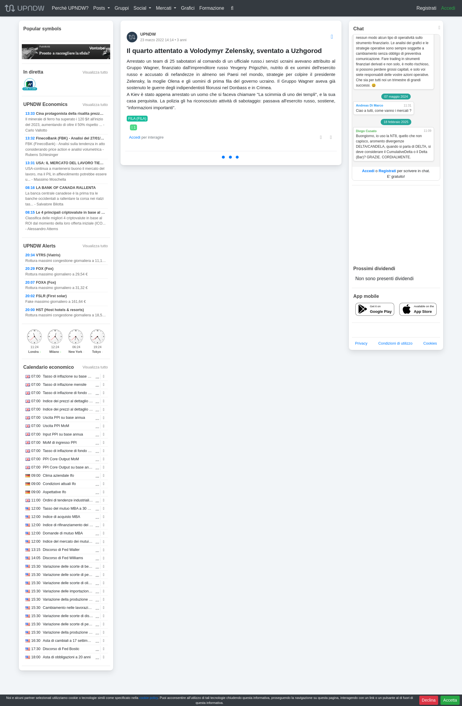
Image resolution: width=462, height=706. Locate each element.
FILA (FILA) (137, 119)
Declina (429, 700)
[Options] (332, 37)
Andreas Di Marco (369, 105)
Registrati (426, 8)
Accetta (450, 700)
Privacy (361, 343)
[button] (101, 8)
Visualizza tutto (95, 72)
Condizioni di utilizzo (395, 343)
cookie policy (148, 698)
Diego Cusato (366, 131)
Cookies (430, 343)
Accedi (448, 8)
